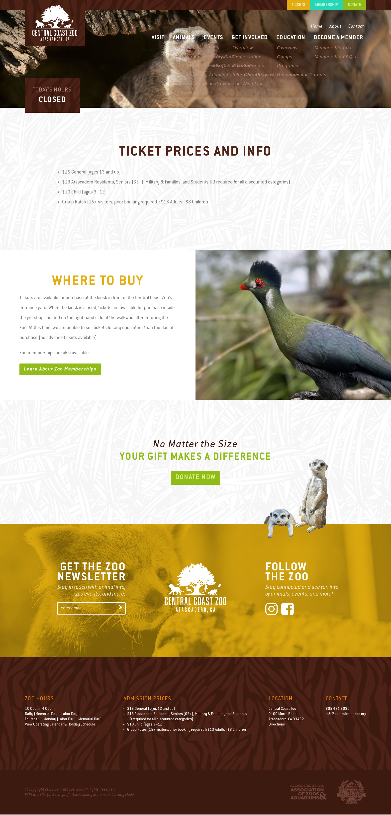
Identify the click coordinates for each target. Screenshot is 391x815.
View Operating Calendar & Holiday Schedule (60, 725)
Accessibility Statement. (91, 795)
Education (290, 38)
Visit (158, 38)
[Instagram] (271, 610)
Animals (184, 38)
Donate (354, 5)
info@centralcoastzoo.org (346, 715)
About (335, 26)
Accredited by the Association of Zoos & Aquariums (308, 792)
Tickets (298, 5)
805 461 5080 (338, 709)
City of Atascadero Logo (351, 792)
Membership (326, 5)
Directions (277, 725)
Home (317, 26)
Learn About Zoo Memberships (61, 369)
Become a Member (338, 38)
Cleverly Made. (123, 795)
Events (213, 38)
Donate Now (196, 478)
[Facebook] (287, 610)
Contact (356, 26)
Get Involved (250, 38)
